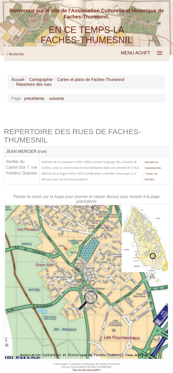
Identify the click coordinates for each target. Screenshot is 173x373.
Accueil (17, 79)
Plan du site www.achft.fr (86, 370)
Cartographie (40, 79)
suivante (56, 98)
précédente (34, 98)
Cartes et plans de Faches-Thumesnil (90, 79)
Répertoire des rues (34, 84)
